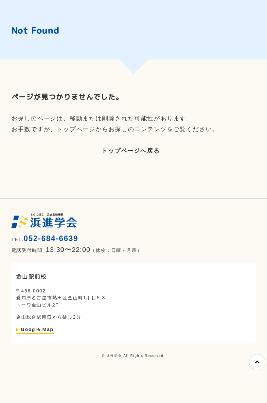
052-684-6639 (51, 238)
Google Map (37, 329)
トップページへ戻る (130, 151)
